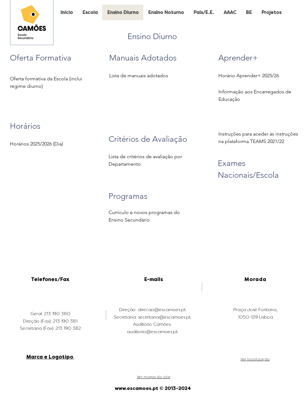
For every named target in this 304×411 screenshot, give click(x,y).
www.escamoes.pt (136, 388)
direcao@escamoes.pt (162, 309)
